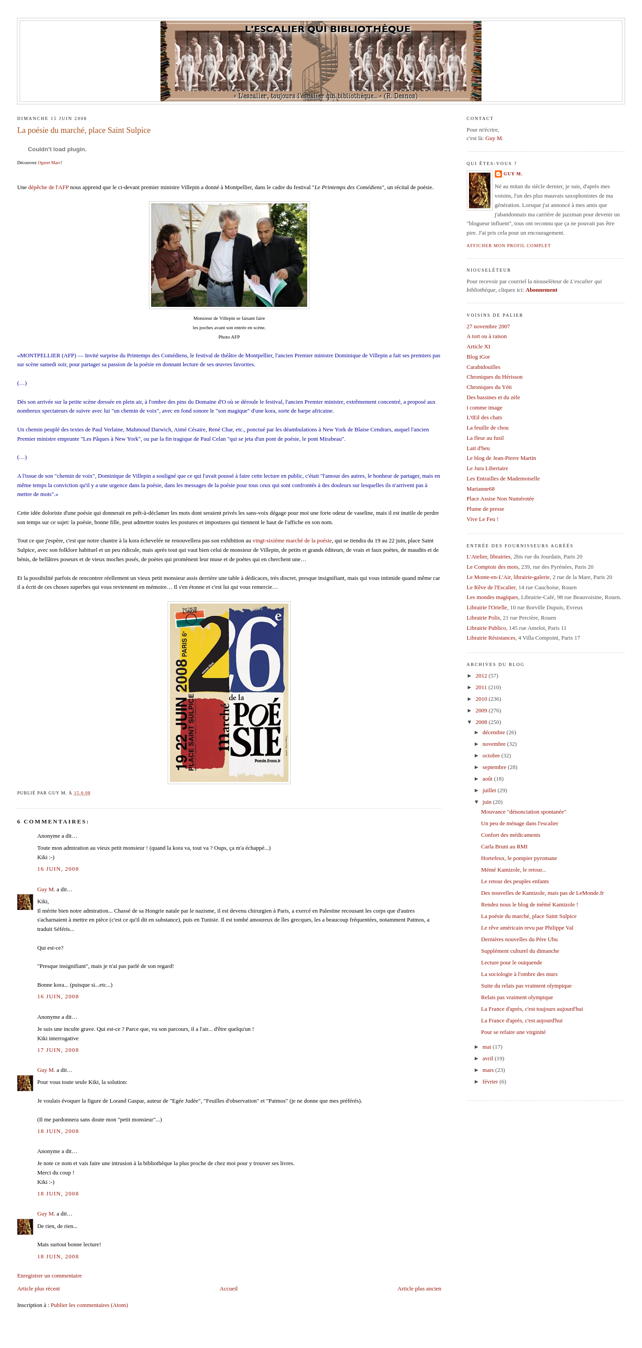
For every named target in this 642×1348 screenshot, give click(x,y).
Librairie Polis (483, 617)
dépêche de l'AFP (48, 187)
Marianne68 (481, 488)
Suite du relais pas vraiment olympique (526, 985)
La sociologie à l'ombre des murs (519, 974)
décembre (494, 732)
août (488, 778)
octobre (491, 755)
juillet (490, 790)
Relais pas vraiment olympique (517, 997)
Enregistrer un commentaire (49, 1275)
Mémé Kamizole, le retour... (513, 869)
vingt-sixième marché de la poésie (292, 540)
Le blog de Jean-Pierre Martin (501, 458)
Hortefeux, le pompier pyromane (519, 858)
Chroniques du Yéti (489, 387)
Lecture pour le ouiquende (511, 962)
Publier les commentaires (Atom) (89, 1305)
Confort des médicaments (510, 834)
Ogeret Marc (49, 162)
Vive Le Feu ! (483, 519)
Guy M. (46, 889)
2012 (482, 675)
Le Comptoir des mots (493, 566)
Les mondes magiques (493, 597)
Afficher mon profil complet (509, 245)
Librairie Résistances (491, 637)
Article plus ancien (419, 1288)
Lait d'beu (478, 448)
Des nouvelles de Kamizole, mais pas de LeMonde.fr (542, 892)
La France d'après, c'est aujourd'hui (522, 1020)
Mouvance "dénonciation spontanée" (523, 811)
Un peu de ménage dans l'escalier (519, 823)
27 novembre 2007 (488, 326)
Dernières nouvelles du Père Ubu (519, 939)
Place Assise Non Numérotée (500, 498)
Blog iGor (478, 356)
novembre (494, 743)
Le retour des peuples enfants (515, 881)
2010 (482, 698)
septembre (495, 767)
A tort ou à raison (487, 336)
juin (487, 801)
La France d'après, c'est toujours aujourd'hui (532, 1008)
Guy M (494, 138)
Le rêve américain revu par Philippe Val (527, 927)
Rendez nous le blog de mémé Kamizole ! (529, 904)
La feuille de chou (488, 427)
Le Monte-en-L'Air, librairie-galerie (508, 577)
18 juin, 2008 (58, 1131)
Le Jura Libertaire (487, 468)
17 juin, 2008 (58, 1049)
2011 (482, 687)
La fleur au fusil (485, 437)
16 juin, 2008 (58, 868)
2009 (482, 710)
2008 (482, 722)
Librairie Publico (486, 627)
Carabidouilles (484, 367)
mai (487, 1046)
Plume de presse (485, 508)
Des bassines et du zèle (493, 397)
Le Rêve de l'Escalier (491, 587)
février (490, 1081)
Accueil (229, 1288)
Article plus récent (38, 1288)
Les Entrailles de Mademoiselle (503, 478)
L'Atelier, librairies (489, 556)
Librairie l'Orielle (487, 607)
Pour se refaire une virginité (513, 1032)
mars (488, 1070)
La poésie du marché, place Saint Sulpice (83, 130)
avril (488, 1058)
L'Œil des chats (484, 417)
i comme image (484, 407)
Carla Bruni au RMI (504, 846)
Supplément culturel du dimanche (520, 950)
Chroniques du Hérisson (495, 376)
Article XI (478, 346)
